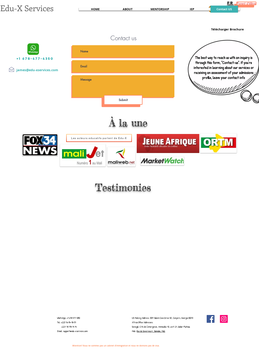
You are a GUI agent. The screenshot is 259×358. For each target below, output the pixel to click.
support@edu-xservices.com (75, 331)
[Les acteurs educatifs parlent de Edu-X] (99, 138)
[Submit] (123, 100)
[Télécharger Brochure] (227, 29)
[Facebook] (210, 319)
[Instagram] (224, 319)
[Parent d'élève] (246, 3)
